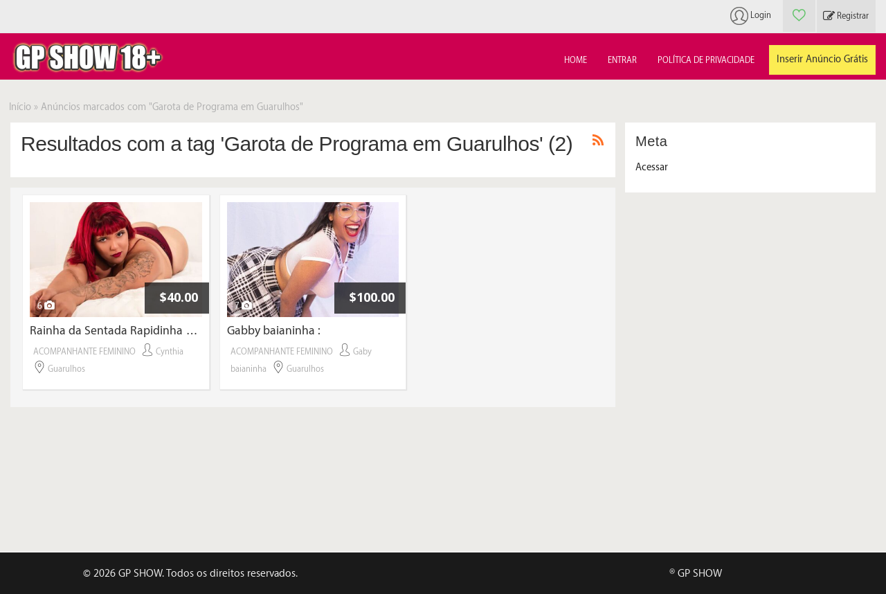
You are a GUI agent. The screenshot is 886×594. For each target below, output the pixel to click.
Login (760, 15)
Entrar (622, 60)
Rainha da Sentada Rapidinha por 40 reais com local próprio (116, 330)
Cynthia (169, 352)
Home (575, 60)
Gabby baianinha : (273, 330)
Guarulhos (66, 369)
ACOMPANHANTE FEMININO (84, 352)
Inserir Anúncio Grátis (822, 59)
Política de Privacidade (706, 60)
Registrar (846, 16)
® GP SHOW (695, 573)
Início (20, 107)
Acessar (651, 167)
